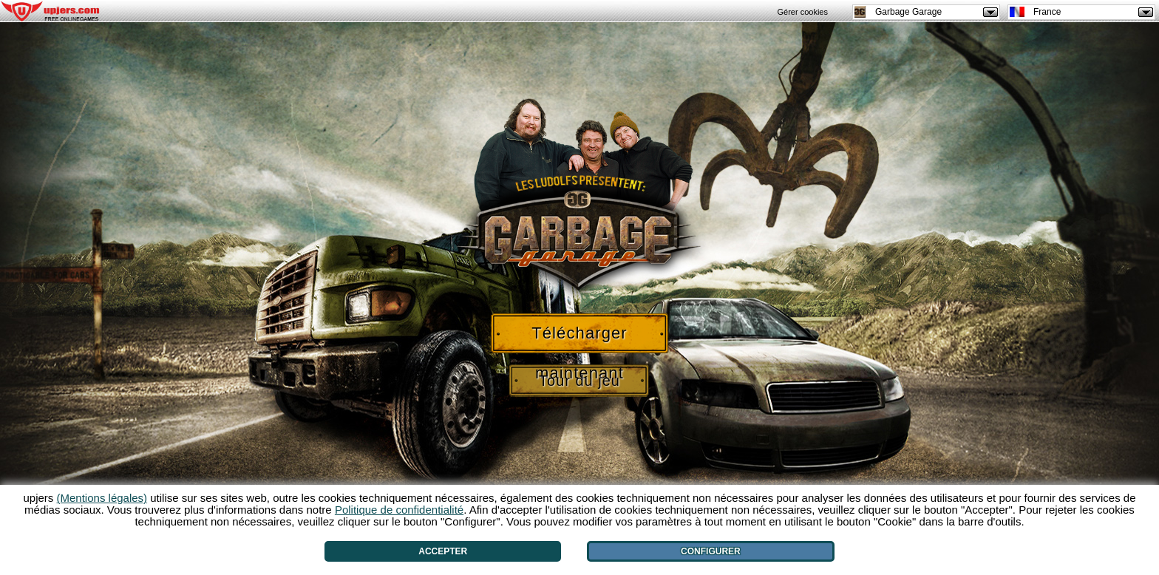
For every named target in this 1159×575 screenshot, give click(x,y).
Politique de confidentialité (399, 509)
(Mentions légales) (102, 497)
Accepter (442, 551)
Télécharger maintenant (579, 338)
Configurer (711, 551)
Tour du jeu (579, 380)
